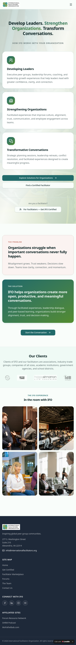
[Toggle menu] (71, 4)
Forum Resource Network (14, 618)
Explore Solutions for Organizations (38, 178)
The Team (6, 583)
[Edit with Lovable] (62, 641)
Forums (5, 578)
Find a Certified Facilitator (38, 185)
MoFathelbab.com (10, 627)
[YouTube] (25, 603)
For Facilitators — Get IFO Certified (37, 209)
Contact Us (7, 588)
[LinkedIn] (11, 603)
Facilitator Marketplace (13, 574)
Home (5, 565)
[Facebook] (4, 603)
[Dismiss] (72, 641)
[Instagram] (18, 603)
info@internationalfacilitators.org (19, 550)
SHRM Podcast (9, 622)
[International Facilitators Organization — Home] (11, 4)
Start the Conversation (38, 332)
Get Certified (8, 569)
